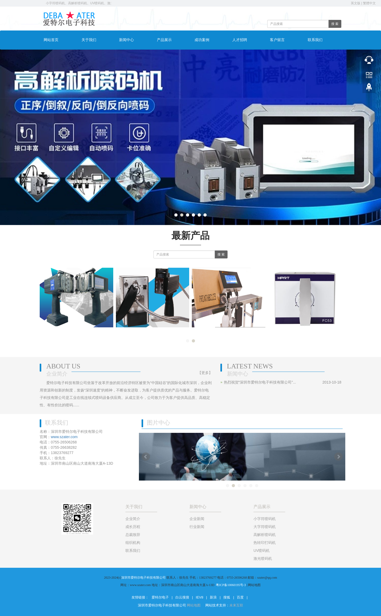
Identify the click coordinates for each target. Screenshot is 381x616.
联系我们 (315, 40)
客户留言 (277, 40)
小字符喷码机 (264, 519)
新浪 (213, 597)
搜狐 (226, 597)
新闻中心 (126, 40)
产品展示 (164, 40)
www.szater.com (64, 437)
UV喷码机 (261, 550)
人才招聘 (239, 40)
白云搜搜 (182, 597)
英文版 (355, 3)
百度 (240, 597)
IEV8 (199, 597)
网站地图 (194, 605)
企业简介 (132, 519)
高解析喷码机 (264, 535)
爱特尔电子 (160, 597)
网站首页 (51, 40)
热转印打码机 (304, 331)
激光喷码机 (262, 558)
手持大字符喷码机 (76, 331)
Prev (146, 456)
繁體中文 (369, 3)
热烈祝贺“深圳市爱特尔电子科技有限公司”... (260, 382)
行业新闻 (196, 527)
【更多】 (205, 373)
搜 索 (334, 24)
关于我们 (88, 40)
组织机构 (132, 542)
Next (338, 456)
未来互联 (236, 605)
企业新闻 (196, 519)
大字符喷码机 (228, 331)
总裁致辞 (132, 535)
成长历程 (132, 527)
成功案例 (201, 40)
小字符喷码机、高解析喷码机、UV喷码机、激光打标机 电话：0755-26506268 (105, 3)
